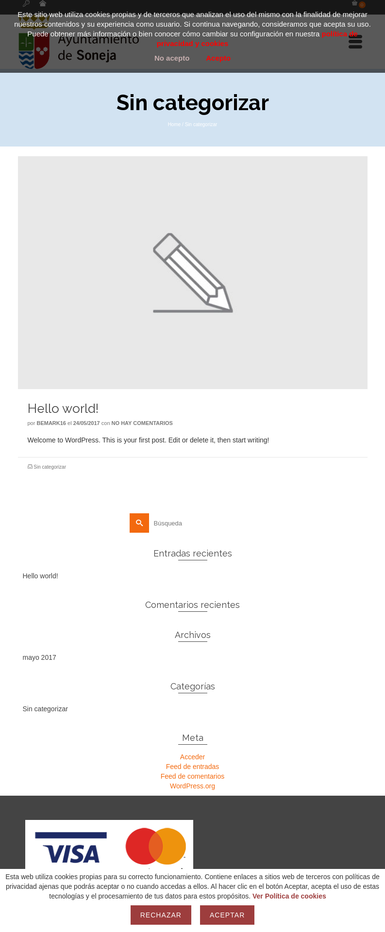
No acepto (172, 58)
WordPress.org (192, 786)
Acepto (218, 58)
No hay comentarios (142, 423)
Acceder (192, 757)
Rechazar (161, 915)
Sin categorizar (49, 467)
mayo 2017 (39, 657)
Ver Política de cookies (289, 896)
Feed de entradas (192, 766)
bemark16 (51, 423)
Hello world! (40, 576)
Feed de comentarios (193, 776)
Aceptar (227, 915)
